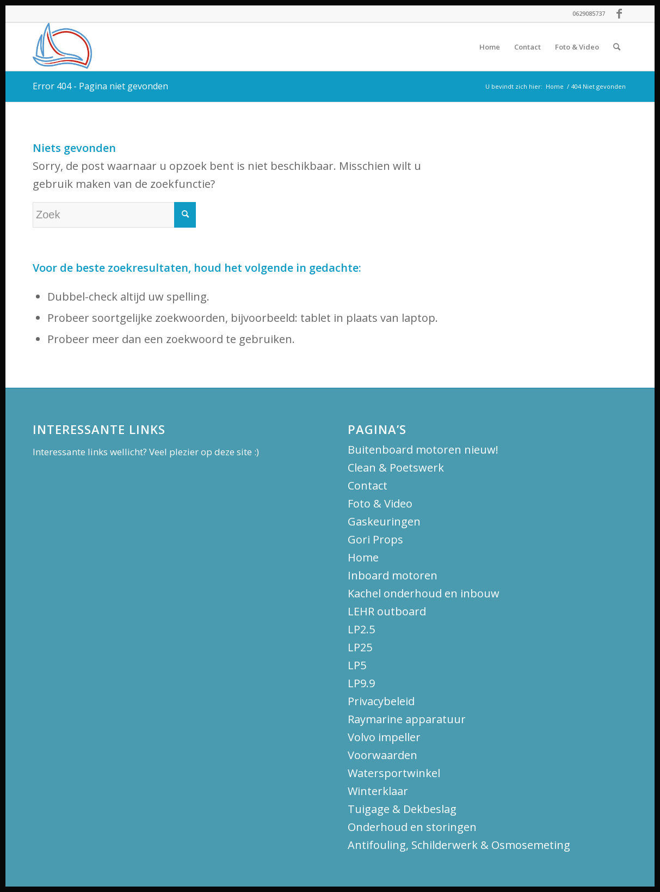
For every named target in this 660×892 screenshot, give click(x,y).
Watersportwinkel (394, 773)
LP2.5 (361, 629)
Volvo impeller (384, 737)
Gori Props (375, 539)
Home (363, 557)
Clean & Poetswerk (396, 467)
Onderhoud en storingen (412, 827)
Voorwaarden (382, 755)
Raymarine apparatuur (407, 719)
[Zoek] (616, 47)
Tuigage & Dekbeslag (402, 809)
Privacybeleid (381, 701)
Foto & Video (380, 503)
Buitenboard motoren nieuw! (423, 449)
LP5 (357, 665)
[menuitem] (489, 47)
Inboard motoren (392, 575)
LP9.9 (361, 683)
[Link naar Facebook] (619, 13)
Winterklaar (378, 791)
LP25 (360, 647)
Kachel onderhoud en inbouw (423, 593)
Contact (367, 485)
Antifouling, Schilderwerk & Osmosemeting (459, 845)
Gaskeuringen (384, 521)
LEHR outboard (387, 611)
